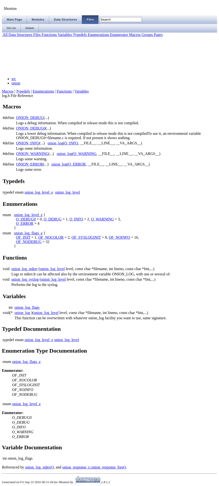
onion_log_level (67, 192)
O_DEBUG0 (26, 219)
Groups (147, 35)
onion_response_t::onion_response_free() (94, 467)
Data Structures (20, 35)
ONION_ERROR (29, 164)
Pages (158, 35)
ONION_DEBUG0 (31, 128)
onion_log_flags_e (28, 233)
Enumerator (118, 35)
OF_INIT (23, 237)
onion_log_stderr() (39, 467)
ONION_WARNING (32, 154)
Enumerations (98, 35)
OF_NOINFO (119, 237)
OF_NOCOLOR (51, 237)
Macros (134, 35)
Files (36, 35)
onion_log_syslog (25, 279)
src (14, 79)
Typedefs (79, 35)
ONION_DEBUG (30, 118)
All (5, 35)
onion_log (55, 143)
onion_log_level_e (39, 192)
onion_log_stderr (24, 269)
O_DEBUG (53, 219)
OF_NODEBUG (29, 242)
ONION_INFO (27, 143)
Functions (49, 35)
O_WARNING (85, 154)
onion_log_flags (27, 307)
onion (16, 83)
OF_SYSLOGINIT (86, 237)
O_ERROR (77, 164)
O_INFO (71, 143)
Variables (64, 35)
